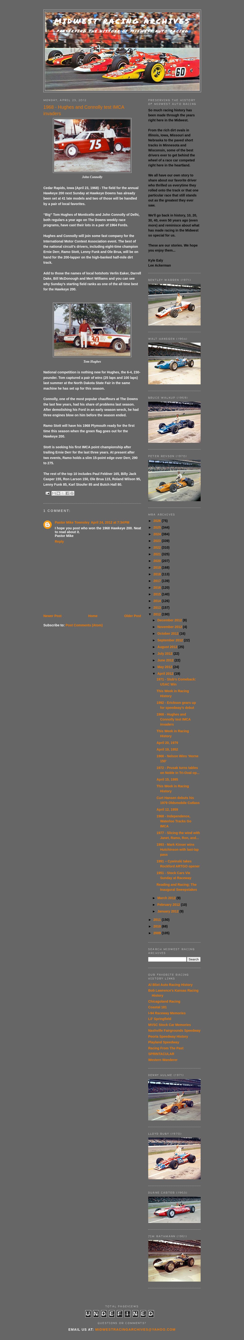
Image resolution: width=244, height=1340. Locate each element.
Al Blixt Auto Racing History (170, 985)
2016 (157, 587)
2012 (157, 614)
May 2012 (165, 667)
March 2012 (166, 898)
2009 (157, 933)
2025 (157, 527)
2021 (157, 554)
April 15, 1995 (167, 779)
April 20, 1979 (167, 743)
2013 (157, 607)
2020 (157, 561)
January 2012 (168, 911)
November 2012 (170, 627)
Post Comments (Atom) (84, 625)
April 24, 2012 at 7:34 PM (110, 522)
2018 (157, 574)
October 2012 (168, 633)
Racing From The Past (165, 1048)
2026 (157, 521)
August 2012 (167, 647)
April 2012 (165, 673)
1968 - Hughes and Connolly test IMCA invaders (174, 719)
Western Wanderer (163, 1060)
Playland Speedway (163, 1042)
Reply (59, 541)
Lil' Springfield (159, 1019)
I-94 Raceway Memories (167, 1013)
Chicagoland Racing (164, 1001)
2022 (157, 547)
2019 (157, 567)
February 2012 (169, 905)
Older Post (132, 616)
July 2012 (165, 653)
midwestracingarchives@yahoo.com (135, 1329)
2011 (157, 920)
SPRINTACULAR (161, 1054)
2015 (157, 594)
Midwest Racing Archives (122, 21)
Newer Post (52, 616)
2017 (157, 581)
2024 (157, 534)
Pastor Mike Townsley (72, 522)
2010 (157, 926)
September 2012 (170, 640)
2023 (157, 541)
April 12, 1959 (167, 809)
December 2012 (170, 620)
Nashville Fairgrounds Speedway (174, 1030)
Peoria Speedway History (168, 1036)
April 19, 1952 (167, 749)
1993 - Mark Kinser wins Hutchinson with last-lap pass (178, 849)
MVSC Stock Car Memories (169, 1025)
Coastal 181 (157, 1007)
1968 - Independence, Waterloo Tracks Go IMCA (174, 821)
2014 (157, 601)
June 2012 (165, 660)
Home (92, 616)
